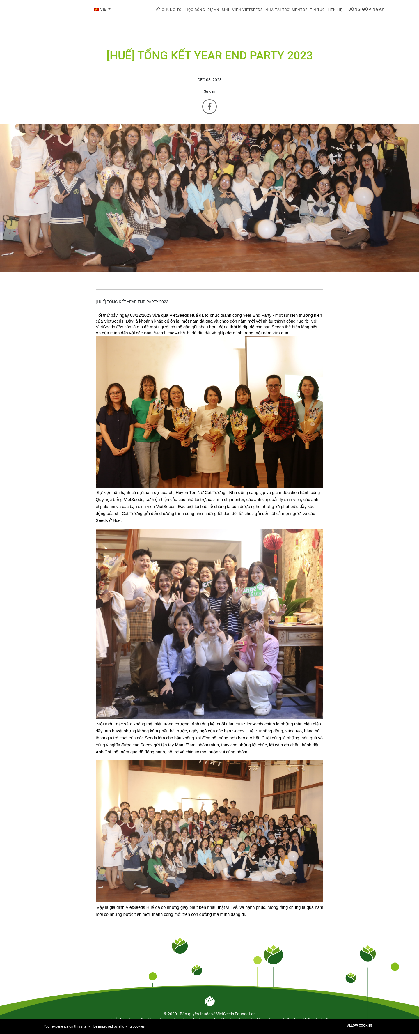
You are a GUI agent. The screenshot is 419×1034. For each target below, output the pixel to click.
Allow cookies (359, 1026)
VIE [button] (100, 9)
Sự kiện (209, 91)
